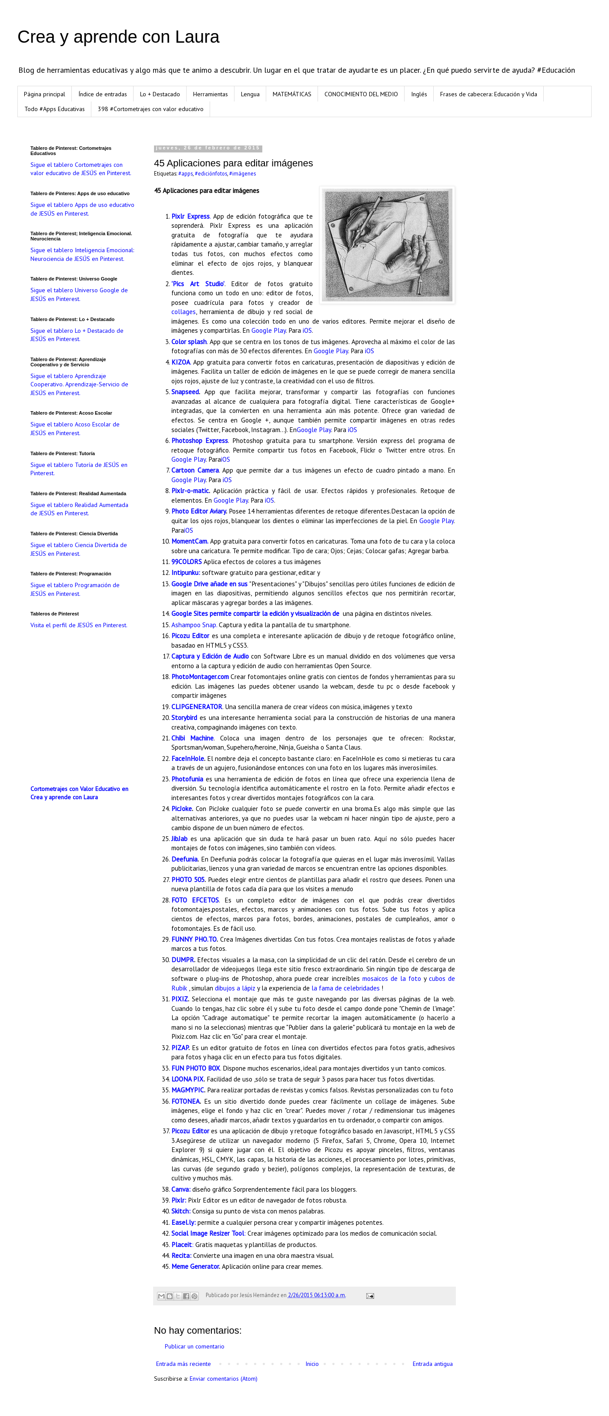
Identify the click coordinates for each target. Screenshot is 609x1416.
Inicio (312, 1364)
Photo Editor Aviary (198, 511)
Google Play (268, 330)
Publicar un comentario (194, 1346)
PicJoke (181, 808)
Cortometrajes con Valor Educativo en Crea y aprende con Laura (79, 793)
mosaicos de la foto (391, 978)
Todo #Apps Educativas (54, 109)
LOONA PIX (187, 1079)
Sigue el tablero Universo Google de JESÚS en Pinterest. (79, 294)
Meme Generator (195, 1266)
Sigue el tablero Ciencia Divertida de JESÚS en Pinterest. (78, 549)
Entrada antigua (433, 1364)
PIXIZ (179, 998)
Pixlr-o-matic (190, 490)
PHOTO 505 (187, 879)
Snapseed (185, 391)
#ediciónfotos (211, 173)
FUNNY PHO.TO (194, 939)
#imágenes (242, 173)
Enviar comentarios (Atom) (224, 1378)
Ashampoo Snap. (194, 624)
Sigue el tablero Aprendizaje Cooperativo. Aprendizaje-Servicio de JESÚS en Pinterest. (79, 384)
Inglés (419, 94)
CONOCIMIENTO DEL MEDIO (361, 94)
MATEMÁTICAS (292, 94)
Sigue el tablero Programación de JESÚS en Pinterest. (75, 589)
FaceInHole (187, 758)
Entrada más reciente (183, 1364)
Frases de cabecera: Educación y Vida (488, 94)
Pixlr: (178, 1200)
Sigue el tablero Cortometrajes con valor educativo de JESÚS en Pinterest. (80, 169)
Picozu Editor (190, 1130)
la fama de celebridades (345, 987)
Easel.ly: (183, 1222)
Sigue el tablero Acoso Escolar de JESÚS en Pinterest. (75, 428)
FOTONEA (185, 1101)
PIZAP (179, 1047)
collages (183, 311)
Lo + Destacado (160, 94)
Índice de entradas (102, 94)
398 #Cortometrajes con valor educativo (151, 109)
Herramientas (210, 94)
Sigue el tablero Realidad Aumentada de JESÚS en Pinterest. (79, 509)
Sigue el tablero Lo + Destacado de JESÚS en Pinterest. (77, 335)
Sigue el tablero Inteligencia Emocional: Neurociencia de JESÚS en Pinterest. (82, 254)
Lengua (250, 94)
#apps (185, 173)
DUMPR (182, 959)
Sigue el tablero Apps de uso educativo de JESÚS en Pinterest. (82, 209)
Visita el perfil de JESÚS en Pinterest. (78, 625)
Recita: (181, 1255)
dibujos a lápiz (235, 987)
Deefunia (184, 859)
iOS (307, 330)
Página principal (44, 94)
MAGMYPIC (187, 1089)
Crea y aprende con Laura (118, 36)
